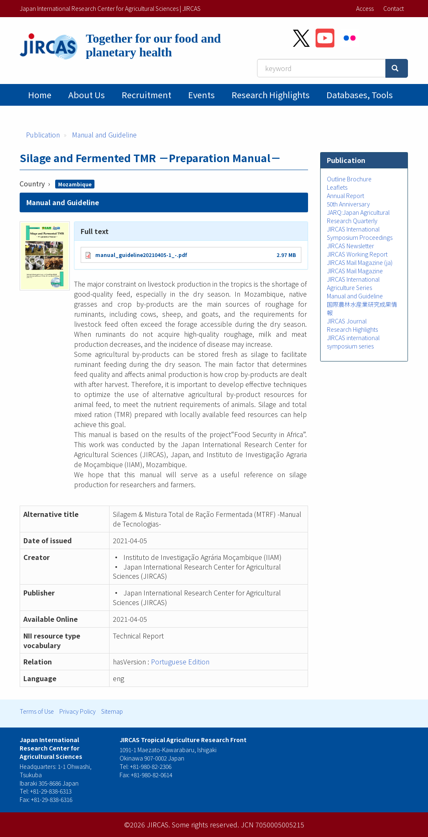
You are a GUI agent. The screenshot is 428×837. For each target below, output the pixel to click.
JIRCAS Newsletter (350, 246)
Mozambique (75, 184)
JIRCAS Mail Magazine (355, 271)
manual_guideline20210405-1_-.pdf (141, 254)
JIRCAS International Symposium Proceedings (359, 233)
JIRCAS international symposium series (353, 341)
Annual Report (345, 195)
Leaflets (337, 187)
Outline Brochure (349, 179)
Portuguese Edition (180, 661)
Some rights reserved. (205, 824)
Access (365, 8)
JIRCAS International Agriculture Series (353, 283)
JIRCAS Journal (347, 321)
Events (201, 95)
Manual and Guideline (104, 135)
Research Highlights (271, 95)
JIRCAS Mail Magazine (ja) (359, 262)
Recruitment (146, 95)
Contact (393, 8)
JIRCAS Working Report (357, 254)
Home (39, 95)
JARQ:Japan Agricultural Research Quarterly (358, 216)
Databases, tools (359, 95)
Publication (43, 135)
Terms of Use (37, 711)
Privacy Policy (77, 711)
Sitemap (112, 711)
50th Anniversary (348, 204)
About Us (86, 95)
